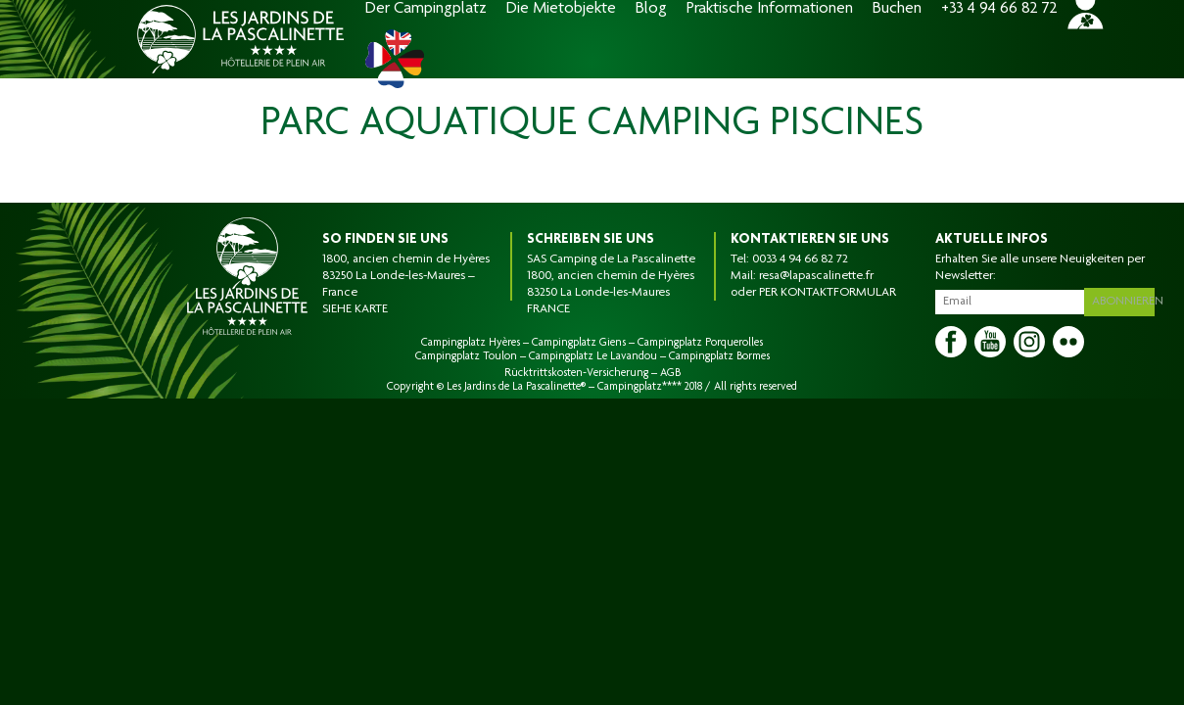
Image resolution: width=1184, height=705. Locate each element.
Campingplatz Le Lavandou (593, 356)
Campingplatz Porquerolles (700, 343)
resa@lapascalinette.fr (816, 276)
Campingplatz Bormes (719, 356)
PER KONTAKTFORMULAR (827, 293)
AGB (670, 373)
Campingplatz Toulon (466, 356)
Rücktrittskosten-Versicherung (576, 373)
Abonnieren (1125, 299)
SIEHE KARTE (355, 309)
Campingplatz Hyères (470, 343)
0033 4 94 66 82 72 (800, 259)
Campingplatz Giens (579, 343)
